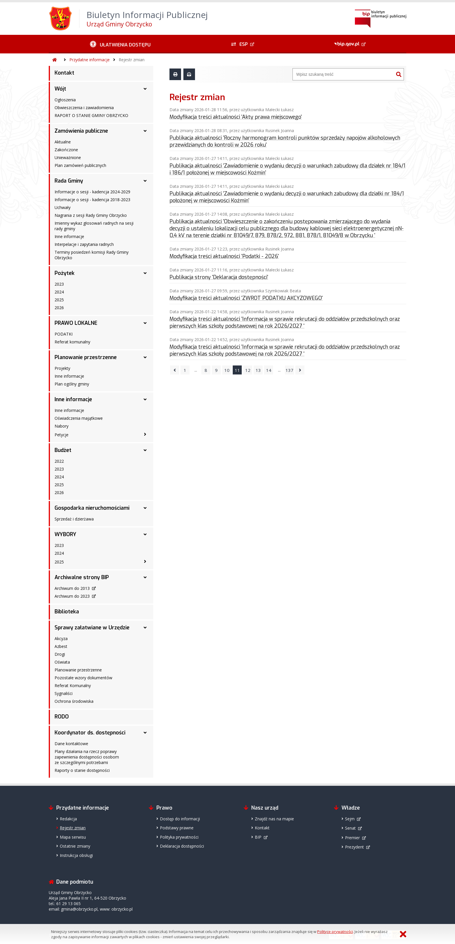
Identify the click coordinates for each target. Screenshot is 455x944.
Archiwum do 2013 (72, 588)
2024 (59, 292)
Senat (350, 828)
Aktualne (63, 142)
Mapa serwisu (73, 837)
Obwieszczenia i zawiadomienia (84, 107)
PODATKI (64, 334)
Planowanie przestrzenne (86, 357)
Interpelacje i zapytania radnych (84, 244)
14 (268, 370)
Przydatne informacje (89, 59)
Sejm (350, 819)
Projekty (62, 368)
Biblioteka (67, 611)
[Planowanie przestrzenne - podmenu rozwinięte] (145, 357)
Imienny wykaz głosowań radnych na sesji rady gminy (94, 225)
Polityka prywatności (179, 837)
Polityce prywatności (335, 931)
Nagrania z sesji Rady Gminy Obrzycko (91, 215)
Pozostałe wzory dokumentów (83, 677)
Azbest (61, 646)
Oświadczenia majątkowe (79, 418)
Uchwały (63, 207)
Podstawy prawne (177, 827)
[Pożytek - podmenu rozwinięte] (145, 273)
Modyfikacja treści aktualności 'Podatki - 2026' (224, 256)
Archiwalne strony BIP (82, 577)
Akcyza (61, 638)
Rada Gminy (69, 180)
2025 (59, 299)
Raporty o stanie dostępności (82, 770)
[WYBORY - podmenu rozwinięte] (145, 534)
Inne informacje (69, 236)
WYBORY (65, 534)
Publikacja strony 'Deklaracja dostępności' (218, 277)
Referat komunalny (72, 342)
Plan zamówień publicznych (80, 165)
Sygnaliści (64, 693)
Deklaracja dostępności (182, 846)
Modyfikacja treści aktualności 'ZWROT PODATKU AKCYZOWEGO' (246, 298)
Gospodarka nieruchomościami (92, 508)
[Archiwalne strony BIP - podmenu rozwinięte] (145, 577)
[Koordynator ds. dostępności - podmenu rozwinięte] (145, 732)
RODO (62, 716)
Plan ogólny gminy (72, 384)
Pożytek (65, 273)
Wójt (60, 88)
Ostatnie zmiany (75, 846)
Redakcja (68, 819)
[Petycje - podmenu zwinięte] (145, 434)
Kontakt (64, 72)
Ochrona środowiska (74, 701)
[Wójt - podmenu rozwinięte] (145, 88)
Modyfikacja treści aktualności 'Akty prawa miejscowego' (235, 117)
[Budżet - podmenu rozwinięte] (145, 450)
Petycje (61, 434)
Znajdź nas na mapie (274, 819)
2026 (59, 307)
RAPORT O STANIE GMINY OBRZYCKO (91, 115)
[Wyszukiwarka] (343, 74)
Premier (352, 837)
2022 (59, 461)
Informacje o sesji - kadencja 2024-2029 (92, 191)
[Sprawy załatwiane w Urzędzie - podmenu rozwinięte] (145, 627)
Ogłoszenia (65, 99)
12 (247, 370)
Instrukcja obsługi (76, 855)
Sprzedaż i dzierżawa (74, 519)
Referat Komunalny (73, 685)
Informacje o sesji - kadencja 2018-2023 (92, 199)
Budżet (63, 450)
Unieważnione (68, 157)
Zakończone (66, 149)
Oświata (62, 662)
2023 (59, 284)
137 (289, 370)
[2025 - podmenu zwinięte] (145, 561)
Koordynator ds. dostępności (90, 732)
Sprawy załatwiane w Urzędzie (92, 627)
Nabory (61, 426)
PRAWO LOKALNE (76, 323)
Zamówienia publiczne (81, 130)
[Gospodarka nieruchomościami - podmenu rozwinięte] (145, 508)
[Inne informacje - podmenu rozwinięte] (145, 399)
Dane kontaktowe (71, 743)
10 (227, 370)
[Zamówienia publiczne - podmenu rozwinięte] (145, 131)
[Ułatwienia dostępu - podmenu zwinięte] (120, 44)
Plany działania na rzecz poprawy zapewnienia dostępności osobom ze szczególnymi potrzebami (87, 757)
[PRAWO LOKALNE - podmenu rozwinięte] (145, 323)
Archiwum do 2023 (72, 596)
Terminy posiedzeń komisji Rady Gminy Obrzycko (92, 254)
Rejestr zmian (132, 59)
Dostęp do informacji (180, 819)
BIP (258, 837)
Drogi (60, 654)
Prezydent (354, 847)
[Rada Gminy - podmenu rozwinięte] (145, 180)
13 (258, 370)
